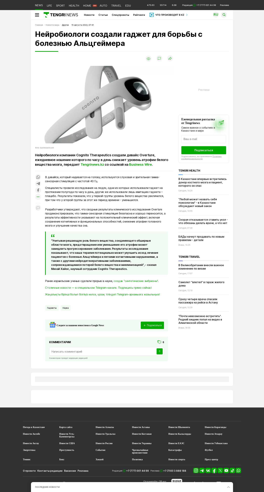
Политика (137, 459)
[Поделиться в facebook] (38, 190)
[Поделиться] (170, 58)
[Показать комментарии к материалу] (38, 208)
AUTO (103, 5)
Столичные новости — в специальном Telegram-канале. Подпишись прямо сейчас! (98, 287)
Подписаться (203, 150)
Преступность (66, 450)
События (100, 450)
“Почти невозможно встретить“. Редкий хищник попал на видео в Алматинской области (200, 319)
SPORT (60, 5)
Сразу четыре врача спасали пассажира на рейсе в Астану (198, 300)
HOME (87, 5)
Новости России (104, 443)
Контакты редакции (49, 470)
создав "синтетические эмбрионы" (136, 281)
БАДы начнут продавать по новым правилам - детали (201, 238)
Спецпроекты (120, 14)
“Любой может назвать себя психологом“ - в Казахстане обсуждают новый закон (197, 203)
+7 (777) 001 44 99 (137, 470)
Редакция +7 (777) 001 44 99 (199, 5)
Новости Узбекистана (216, 443)
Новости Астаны (141, 427)
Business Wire (140, 164)
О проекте (29, 470)
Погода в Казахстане (34, 427)
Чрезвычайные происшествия (140, 451)
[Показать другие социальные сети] (38, 197)
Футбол (209, 450)
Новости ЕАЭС (176, 443)
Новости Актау (31, 443)
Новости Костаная (142, 434)
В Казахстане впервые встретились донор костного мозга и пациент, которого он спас (202, 182)
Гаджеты (52, 308)
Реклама (224, 5)
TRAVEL (116, 5)
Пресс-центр (211, 459)
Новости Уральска (105, 434)
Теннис (26, 459)
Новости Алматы (105, 427)
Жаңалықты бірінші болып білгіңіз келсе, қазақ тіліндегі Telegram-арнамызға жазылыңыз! (102, 294)
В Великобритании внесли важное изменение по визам (201, 266)
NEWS (39, 5)
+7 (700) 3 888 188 (174, 470)
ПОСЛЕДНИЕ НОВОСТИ (47, 487)
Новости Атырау (213, 434)
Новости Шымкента (179, 427)
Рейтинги (139, 14)
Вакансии (70, 470)
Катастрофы (175, 450)
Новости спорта (176, 459)
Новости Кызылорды (179, 434)
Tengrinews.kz (93, 164)
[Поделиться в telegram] (38, 184)
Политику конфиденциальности (201, 157)
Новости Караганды (215, 427)
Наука (66, 308)
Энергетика (29, 450)
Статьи (103, 14)
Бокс (61, 459)
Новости (89, 14)
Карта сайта (65, 427)
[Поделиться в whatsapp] (38, 177)
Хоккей (100, 459)
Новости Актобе (31, 434)
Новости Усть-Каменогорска (67, 435)
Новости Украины (142, 443)
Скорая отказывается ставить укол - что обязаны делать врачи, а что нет (203, 221)
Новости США (67, 443)
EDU (128, 5)
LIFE (49, 5)
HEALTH (74, 5)
